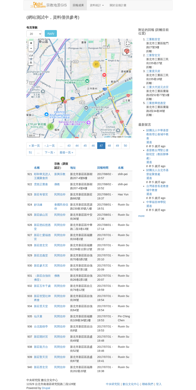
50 (125, 145)
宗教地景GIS (56, 5)
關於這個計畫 (118, 5)
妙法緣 (38, 204)
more (141, 216)
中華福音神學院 (156, 202)
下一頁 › (50, 152)
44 (77, 145)
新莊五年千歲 (42, 285)
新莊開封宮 (41, 336)
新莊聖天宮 (41, 357)
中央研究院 (113, 384)
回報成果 (78, 5)
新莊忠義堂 (41, 255)
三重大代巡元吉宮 (157, 87)
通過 (149, 142)
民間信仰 (59, 194)
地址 (73, 167)
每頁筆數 (32, 27)
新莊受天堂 (41, 306)
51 (30, 152)
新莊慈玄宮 (41, 245)
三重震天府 (153, 71)
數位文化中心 (131, 384)
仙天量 (38, 316)
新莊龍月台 (41, 346)
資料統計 (97, 5)
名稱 (37, 167)
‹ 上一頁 (50, 145)
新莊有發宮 (41, 194)
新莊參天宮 (41, 265)
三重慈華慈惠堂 (156, 103)
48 (109, 145)
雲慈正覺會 (41, 184)
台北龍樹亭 (41, 326)
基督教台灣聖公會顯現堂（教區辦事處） (157, 154)
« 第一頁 (34, 145)
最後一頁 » (66, 152)
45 (85, 145)
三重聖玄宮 (153, 55)
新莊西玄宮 (41, 367)
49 (117, 145)
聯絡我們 (147, 384)
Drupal (46, 388)
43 (69, 145)
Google (127, 136)
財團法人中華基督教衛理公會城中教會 (157, 134)
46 (93, 145)
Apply (50, 33)
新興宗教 (59, 174)
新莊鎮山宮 (41, 214)
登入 (159, 384)
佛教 (57, 184)
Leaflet (107, 136)
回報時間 (102, 167)
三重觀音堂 (153, 39)
